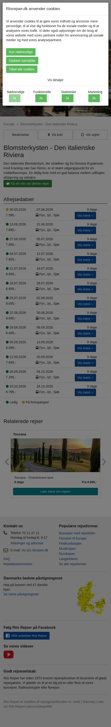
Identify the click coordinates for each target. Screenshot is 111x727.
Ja (41, 98)
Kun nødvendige (21, 52)
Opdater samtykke (22, 60)
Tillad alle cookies (22, 69)
